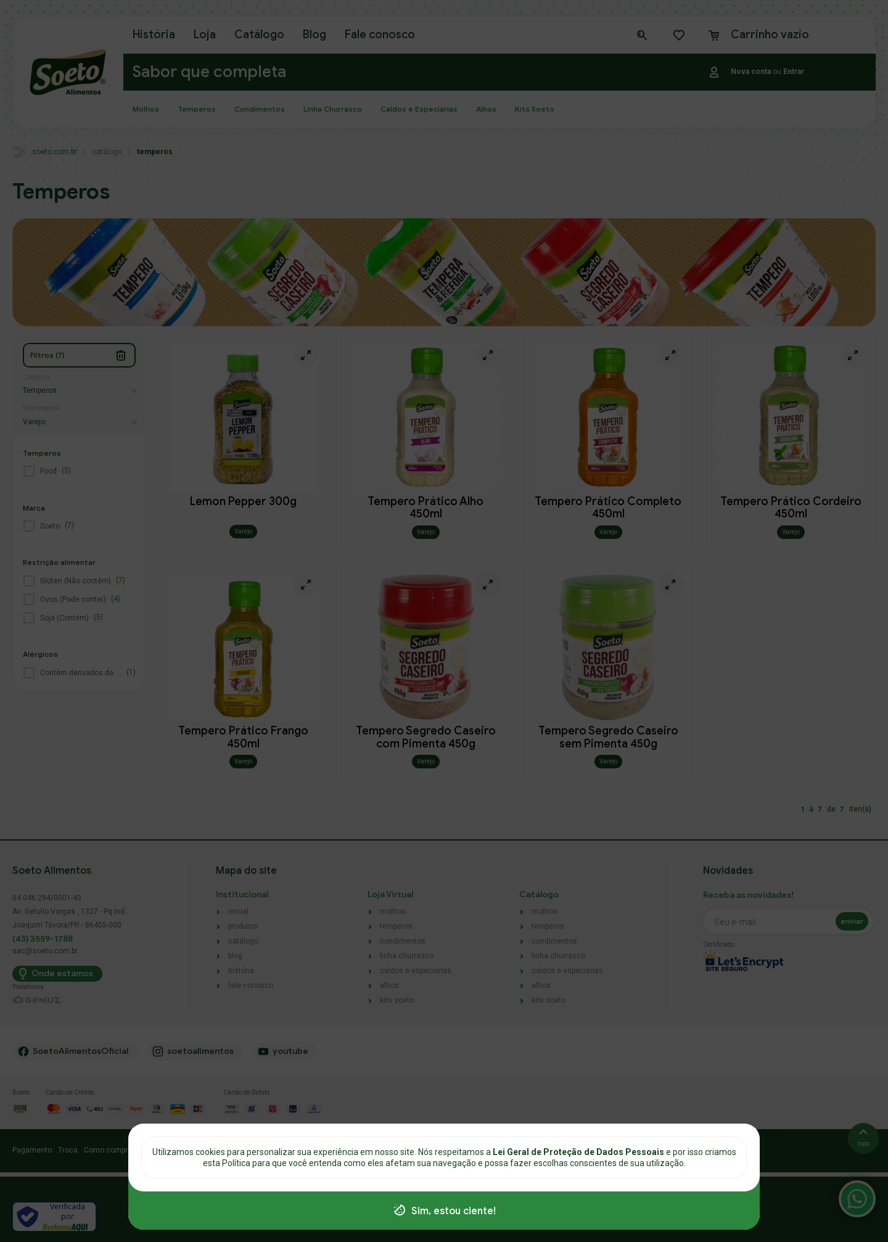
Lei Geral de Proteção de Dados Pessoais (579, 1152)
